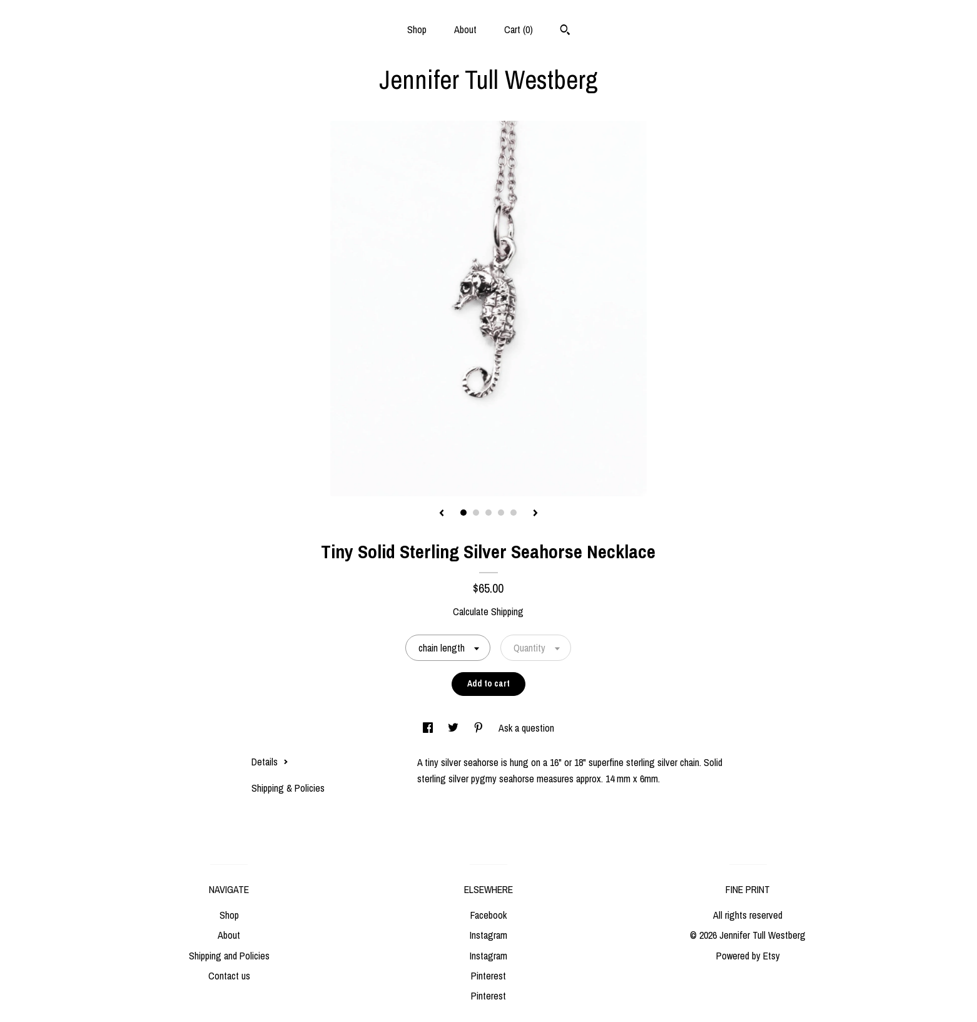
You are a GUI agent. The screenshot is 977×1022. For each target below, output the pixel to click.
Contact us (229, 976)
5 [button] (513, 512)
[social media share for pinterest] (479, 728)
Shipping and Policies (229, 956)
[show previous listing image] (441, 513)
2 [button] (476, 512)
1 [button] (463, 512)
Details (269, 762)
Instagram (488, 935)
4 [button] (501, 512)
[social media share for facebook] (429, 728)
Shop (417, 29)
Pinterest (488, 976)
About (465, 29)
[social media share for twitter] (454, 728)
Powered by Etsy (748, 956)
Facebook (488, 915)
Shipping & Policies (288, 788)
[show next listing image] (535, 513)
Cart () (518, 29)
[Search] (565, 31)
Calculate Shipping (488, 611)
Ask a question (526, 728)
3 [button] (488, 512)
